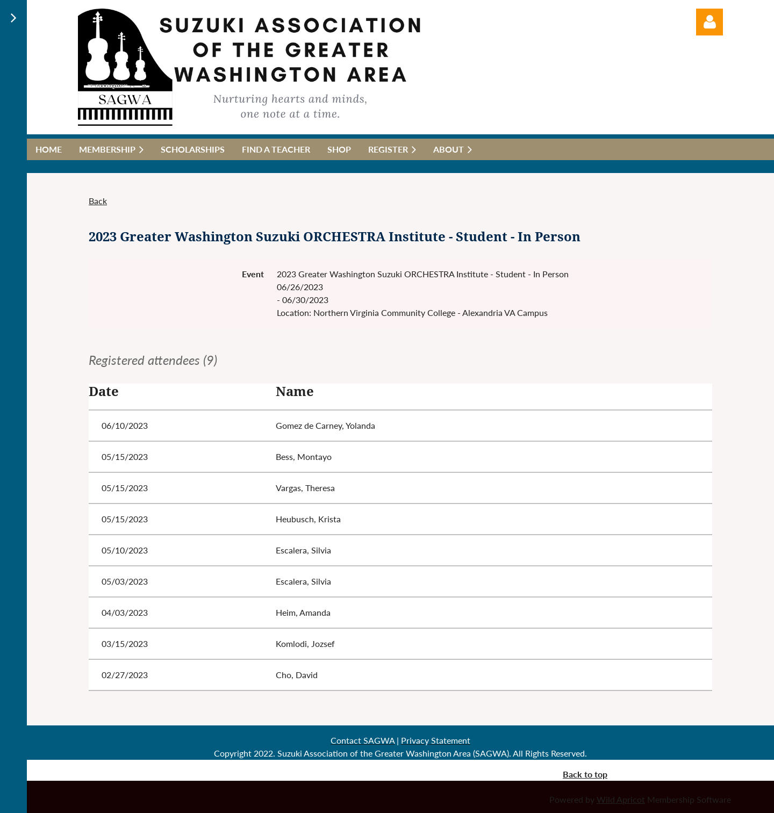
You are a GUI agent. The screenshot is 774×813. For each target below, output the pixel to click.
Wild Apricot (621, 799)
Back (98, 201)
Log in (709, 22)
